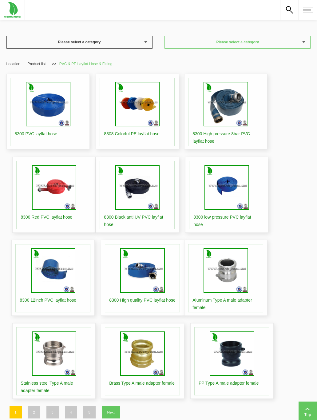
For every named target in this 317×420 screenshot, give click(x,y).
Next (111, 304)
